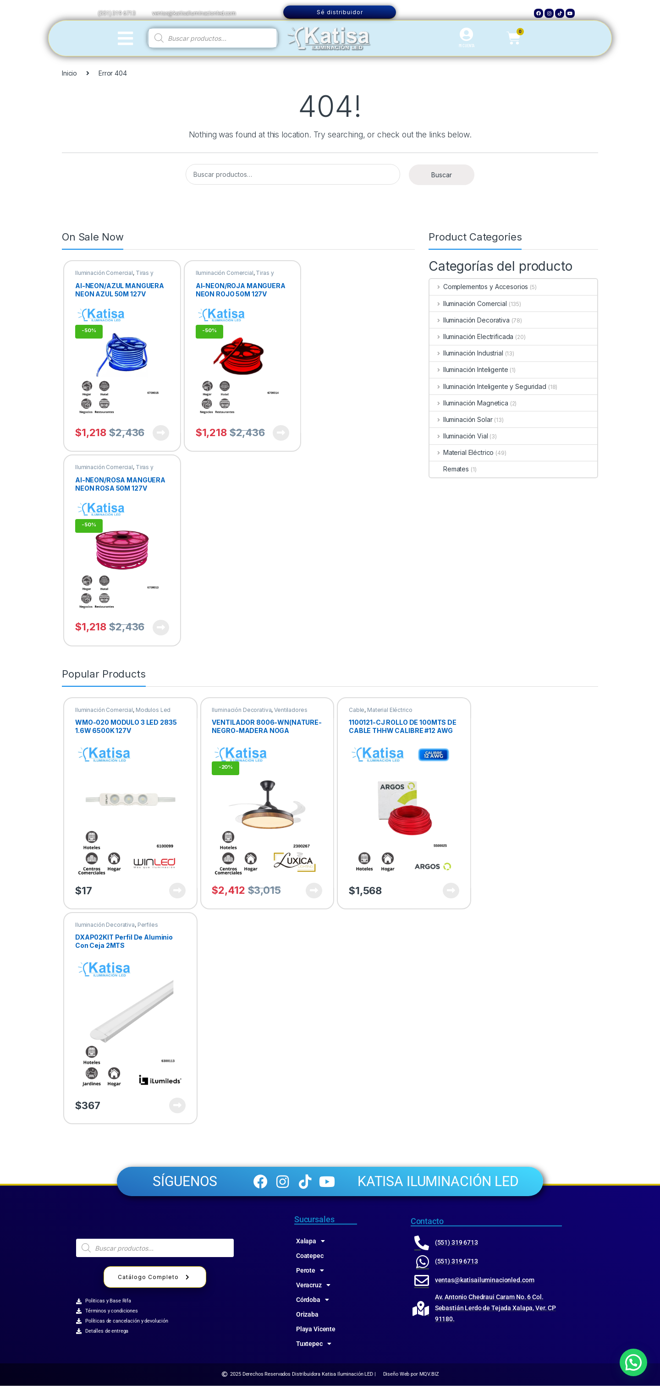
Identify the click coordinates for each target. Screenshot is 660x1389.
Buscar (441, 175)
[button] (633, 1362)
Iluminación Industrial (466, 353)
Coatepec (310, 1259)
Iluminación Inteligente (468, 369)
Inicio (69, 73)
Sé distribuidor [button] (340, 12)
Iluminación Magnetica (468, 403)
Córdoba (312, 1303)
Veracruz (313, 1288)
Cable (356, 709)
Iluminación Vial (458, 436)
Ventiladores (290, 709)
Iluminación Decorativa (469, 320)
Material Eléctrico (461, 452)
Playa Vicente (316, 1332)
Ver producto (161, 433)
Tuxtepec (313, 1347)
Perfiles (148, 924)
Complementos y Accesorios (478, 286)
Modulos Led (153, 709)
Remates (449, 469)
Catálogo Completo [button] (155, 1280)
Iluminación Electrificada (471, 336)
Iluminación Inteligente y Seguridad (487, 386)
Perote (310, 1273)
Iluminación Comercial (104, 272)
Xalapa (310, 1244)
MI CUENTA (467, 45)
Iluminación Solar (460, 419)
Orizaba (307, 1317)
